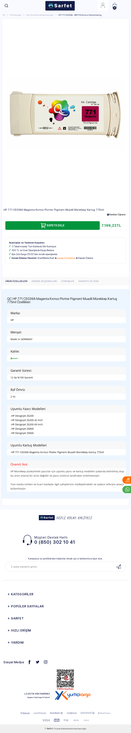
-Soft (48, 728)
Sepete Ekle (52, 225)
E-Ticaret (56, 728)
